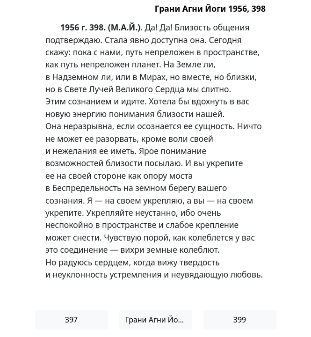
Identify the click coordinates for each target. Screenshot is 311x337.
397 (71, 320)
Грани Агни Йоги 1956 (158, 320)
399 (239, 320)
